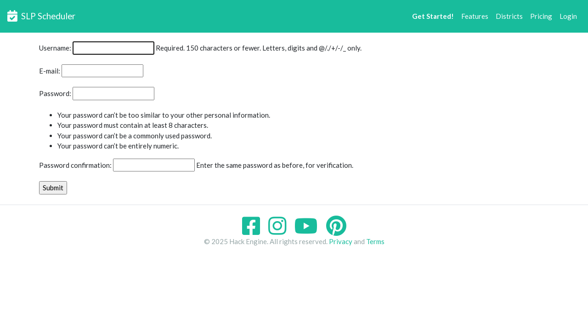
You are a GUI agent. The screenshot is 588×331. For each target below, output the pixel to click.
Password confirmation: (75, 165)
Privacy (340, 241)
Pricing (541, 16)
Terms (375, 241)
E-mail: (49, 71)
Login (568, 16)
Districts (509, 16)
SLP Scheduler (41, 16)
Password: (55, 93)
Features (474, 16)
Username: (55, 48)
